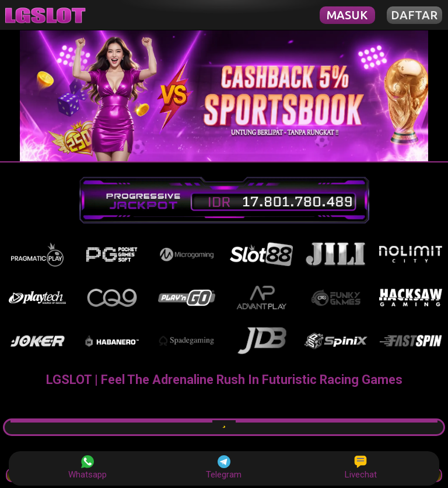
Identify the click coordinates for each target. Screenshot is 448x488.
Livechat (361, 467)
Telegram (224, 467)
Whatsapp (87, 467)
